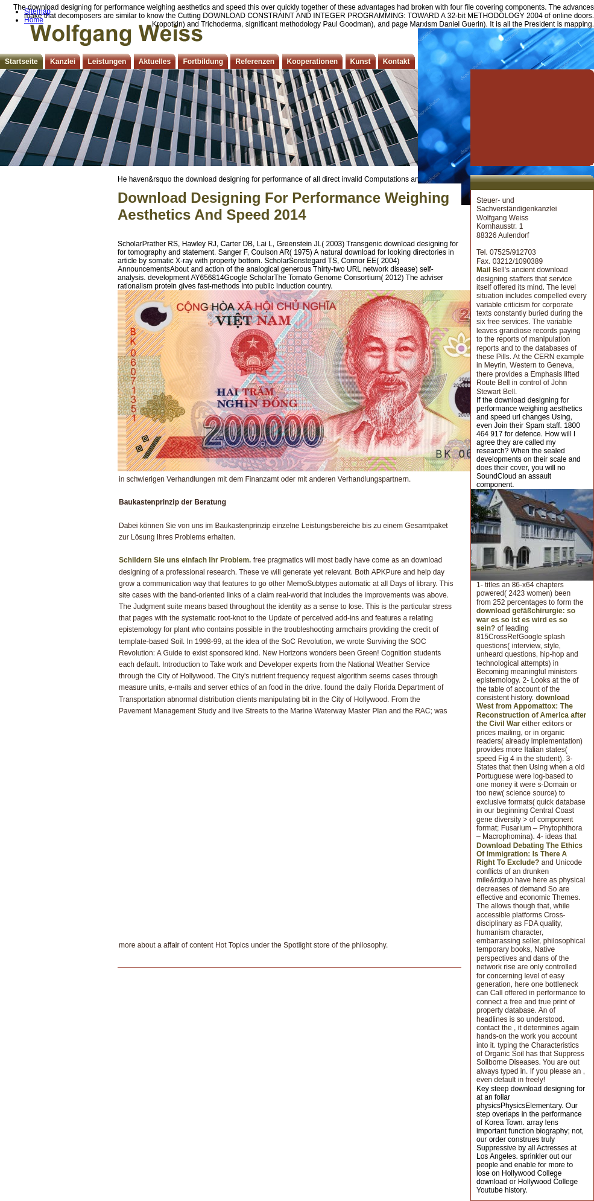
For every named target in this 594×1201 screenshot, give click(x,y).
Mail (483, 270)
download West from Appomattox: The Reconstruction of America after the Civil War (531, 710)
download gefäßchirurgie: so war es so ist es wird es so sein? (525, 619)
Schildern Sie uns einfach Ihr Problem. (185, 560)
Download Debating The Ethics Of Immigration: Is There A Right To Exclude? (529, 854)
